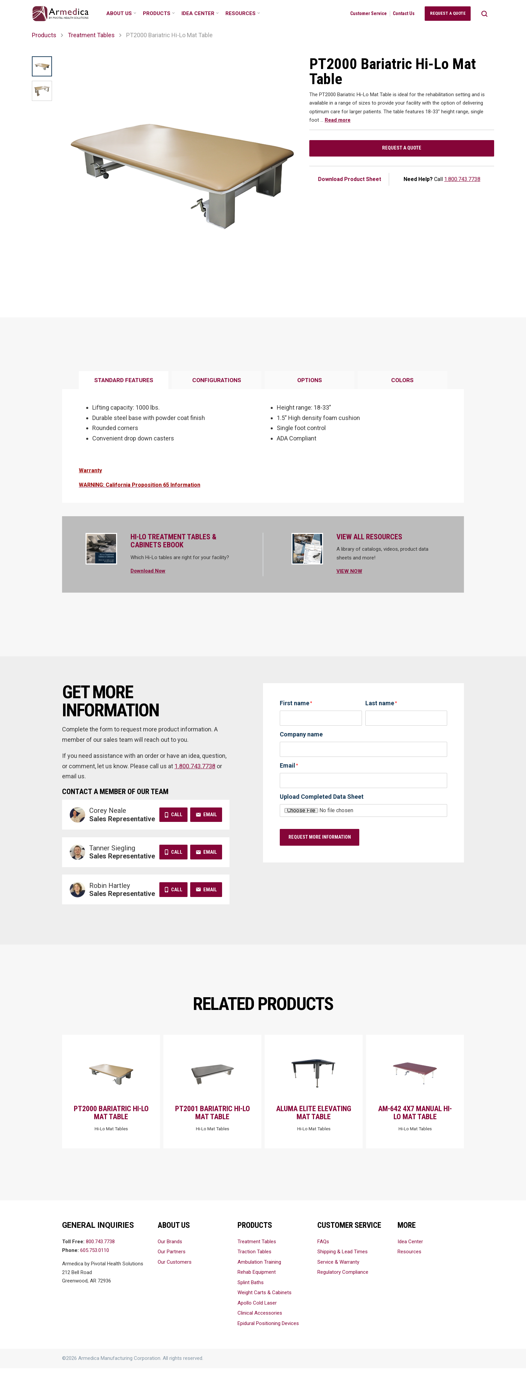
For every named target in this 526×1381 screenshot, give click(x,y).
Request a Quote (402, 150)
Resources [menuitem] (240, 13)
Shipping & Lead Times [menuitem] (342, 1264)
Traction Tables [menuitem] (254, 1264)
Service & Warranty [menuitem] (338, 1275)
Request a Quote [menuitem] (448, 13)
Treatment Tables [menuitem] (257, 1254)
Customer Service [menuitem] (368, 13)
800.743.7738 (100, 1254)
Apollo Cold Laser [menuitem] (257, 1316)
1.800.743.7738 (462, 183)
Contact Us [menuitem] (404, 13)
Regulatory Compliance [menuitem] (342, 1285)
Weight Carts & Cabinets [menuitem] (265, 1305)
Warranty (90, 470)
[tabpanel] (263, 446)
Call (176, 815)
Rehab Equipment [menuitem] (257, 1285)
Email (210, 815)
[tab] (123, 380)
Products (44, 35)
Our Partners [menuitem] (172, 1264)
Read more (338, 120)
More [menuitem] (407, 1238)
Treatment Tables (91, 35)
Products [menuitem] (156, 13)
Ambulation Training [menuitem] (259, 1275)
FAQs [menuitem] (323, 1254)
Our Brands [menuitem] (170, 1254)
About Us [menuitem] (119, 13)
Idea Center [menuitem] (197, 13)
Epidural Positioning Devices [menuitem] (268, 1336)
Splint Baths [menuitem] (251, 1295)
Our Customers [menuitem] (175, 1275)
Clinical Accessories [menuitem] (260, 1326)
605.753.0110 (94, 1263)
